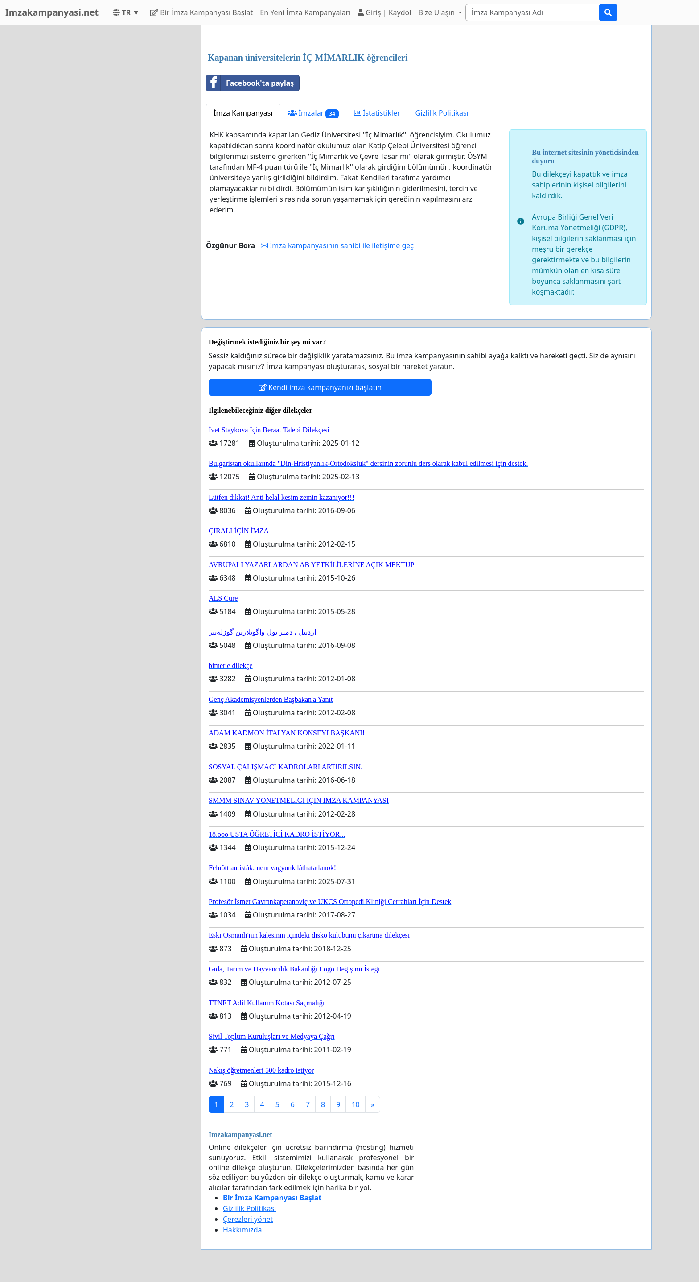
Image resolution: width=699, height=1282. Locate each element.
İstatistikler (377, 113)
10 (355, 1104)
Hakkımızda (242, 1230)
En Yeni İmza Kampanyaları (305, 12)
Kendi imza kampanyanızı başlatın (320, 387)
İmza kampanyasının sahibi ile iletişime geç (337, 245)
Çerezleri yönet (248, 1219)
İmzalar (313, 113)
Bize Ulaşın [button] (437, 12)
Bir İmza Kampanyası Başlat (201, 12)
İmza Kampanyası (243, 113)
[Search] (532, 12)
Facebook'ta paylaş (250, 83)
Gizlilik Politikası (442, 113)
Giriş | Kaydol (384, 12)
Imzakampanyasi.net (52, 12)
